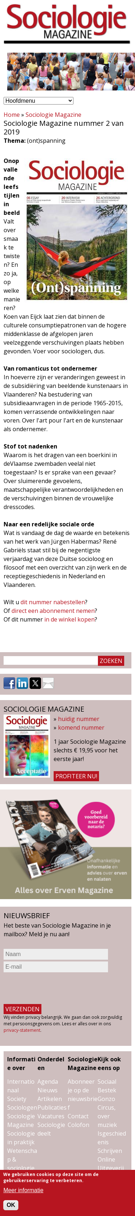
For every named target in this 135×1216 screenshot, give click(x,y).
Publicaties (52, 1107)
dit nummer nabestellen (53, 602)
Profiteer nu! (76, 776)
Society (16, 1099)
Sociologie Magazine (53, 115)
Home (12, 115)
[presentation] (58, 988)
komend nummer (81, 727)
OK (10, 1205)
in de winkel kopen (69, 619)
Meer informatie (23, 1190)
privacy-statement (22, 1030)
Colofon (78, 1125)
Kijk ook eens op (109, 1063)
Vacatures (50, 1116)
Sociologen (22, 1107)
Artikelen (49, 1099)
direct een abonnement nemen (53, 611)
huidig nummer (78, 719)
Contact (78, 1116)
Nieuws (47, 1090)
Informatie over (21, 1063)
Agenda (47, 1081)
